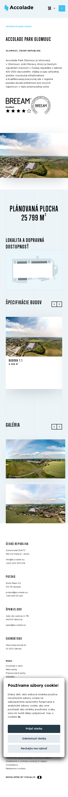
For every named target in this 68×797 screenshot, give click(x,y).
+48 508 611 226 (14, 596)
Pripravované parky (16, 673)
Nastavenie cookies (16, 769)
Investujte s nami (14, 666)
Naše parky (11, 670)
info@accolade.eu (15, 560)
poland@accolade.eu (17, 592)
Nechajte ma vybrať (34, 748)
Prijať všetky (34, 729)
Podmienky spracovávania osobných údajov (28, 758)
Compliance (12, 765)
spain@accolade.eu (16, 625)
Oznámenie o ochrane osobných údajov (26, 761)
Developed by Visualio (24, 777)
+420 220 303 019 (15, 563)
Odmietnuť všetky (34, 738)
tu (19, 717)
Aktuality (10, 677)
